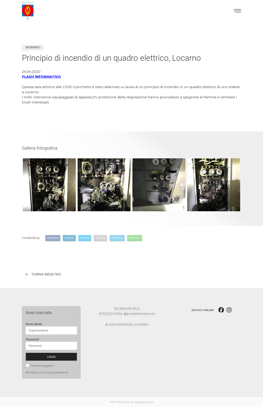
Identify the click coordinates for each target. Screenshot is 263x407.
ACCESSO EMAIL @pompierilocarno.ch (127, 313)
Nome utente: (34, 324)
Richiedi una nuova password (47, 372)
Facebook (52, 238)
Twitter (84, 238)
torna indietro (46, 274)
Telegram (117, 238)
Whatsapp (134, 238)
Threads (100, 238)
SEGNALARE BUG (127, 308)
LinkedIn (69, 238)
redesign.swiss (143, 402)
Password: (32, 339)
